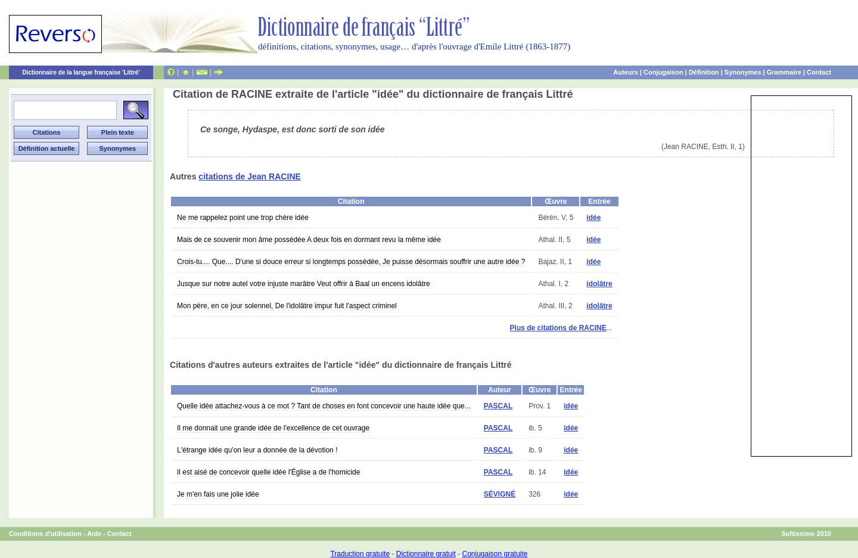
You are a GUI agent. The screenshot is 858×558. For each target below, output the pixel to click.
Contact (819, 72)
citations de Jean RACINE (249, 176)
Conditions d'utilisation (45, 533)
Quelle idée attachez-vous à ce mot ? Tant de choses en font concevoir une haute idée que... (324, 406)
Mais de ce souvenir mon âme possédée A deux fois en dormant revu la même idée (309, 239)
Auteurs (625, 72)
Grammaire (784, 72)
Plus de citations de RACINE (558, 328)
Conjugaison (663, 72)
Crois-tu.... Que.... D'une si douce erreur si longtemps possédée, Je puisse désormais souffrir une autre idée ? (351, 262)
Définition (704, 72)
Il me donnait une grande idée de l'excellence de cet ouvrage (273, 428)
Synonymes (743, 72)
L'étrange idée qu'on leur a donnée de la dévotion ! (257, 450)
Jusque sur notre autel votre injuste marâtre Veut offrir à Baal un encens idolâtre (303, 284)
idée (593, 217)
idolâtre (599, 284)
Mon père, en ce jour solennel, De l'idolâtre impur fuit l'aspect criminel (287, 306)
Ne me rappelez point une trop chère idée (243, 217)
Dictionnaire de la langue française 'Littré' (81, 72)
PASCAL (498, 406)
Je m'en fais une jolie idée (218, 494)
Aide (94, 533)
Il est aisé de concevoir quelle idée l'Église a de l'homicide (268, 472)
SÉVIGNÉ (499, 494)
